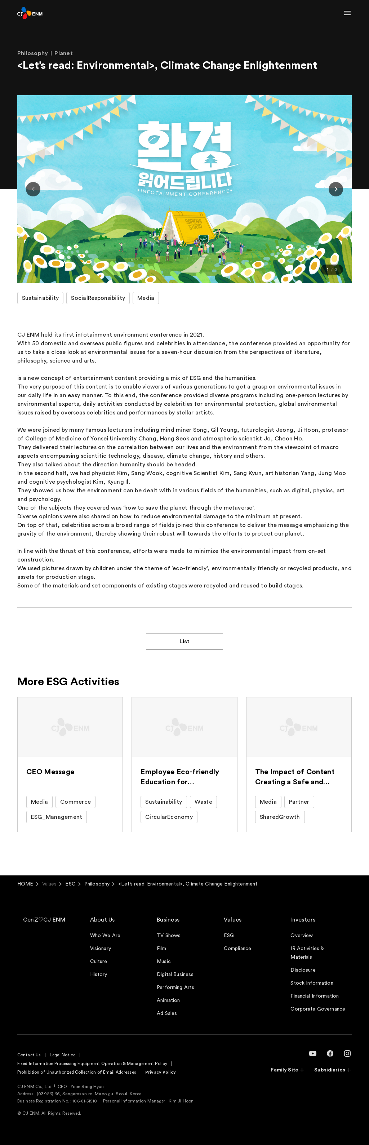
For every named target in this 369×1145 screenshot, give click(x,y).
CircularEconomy (169, 817)
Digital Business (175, 974)
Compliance (237, 948)
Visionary (100, 948)
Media (145, 298)
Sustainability (40, 298)
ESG (70, 884)
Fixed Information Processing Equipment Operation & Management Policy (92, 1063)
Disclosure (302, 970)
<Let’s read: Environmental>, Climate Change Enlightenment (187, 884)
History (98, 974)
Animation (168, 1000)
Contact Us (29, 1055)
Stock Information (311, 983)
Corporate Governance (317, 1009)
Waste (203, 802)
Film (161, 948)
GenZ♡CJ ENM (44, 920)
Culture (98, 961)
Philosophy (97, 884)
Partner (299, 802)
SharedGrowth (280, 817)
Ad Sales (167, 1013)
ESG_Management (56, 817)
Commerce (75, 802)
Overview (301, 935)
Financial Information (314, 996)
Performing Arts (175, 987)
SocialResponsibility (98, 298)
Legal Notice (62, 1055)
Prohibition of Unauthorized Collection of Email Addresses (76, 1072)
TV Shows (169, 935)
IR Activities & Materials (307, 953)
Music (164, 961)
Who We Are (105, 935)
